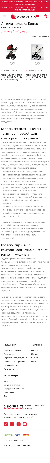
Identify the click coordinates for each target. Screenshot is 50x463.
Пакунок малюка (11, 369)
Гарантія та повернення (14, 361)
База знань (9, 392)
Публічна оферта (11, 365)
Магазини (35, 354)
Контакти (35, 358)
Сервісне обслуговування (15, 358)
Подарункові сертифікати (15, 388)
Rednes (26, 445)
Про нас (35, 350)
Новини (34, 361)
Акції (6, 381)
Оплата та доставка (12, 350)
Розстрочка (9, 354)
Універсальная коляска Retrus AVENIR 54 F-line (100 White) (36, 77)
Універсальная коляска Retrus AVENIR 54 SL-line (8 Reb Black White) (12, 77)
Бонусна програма (12, 385)
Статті (6, 396)
